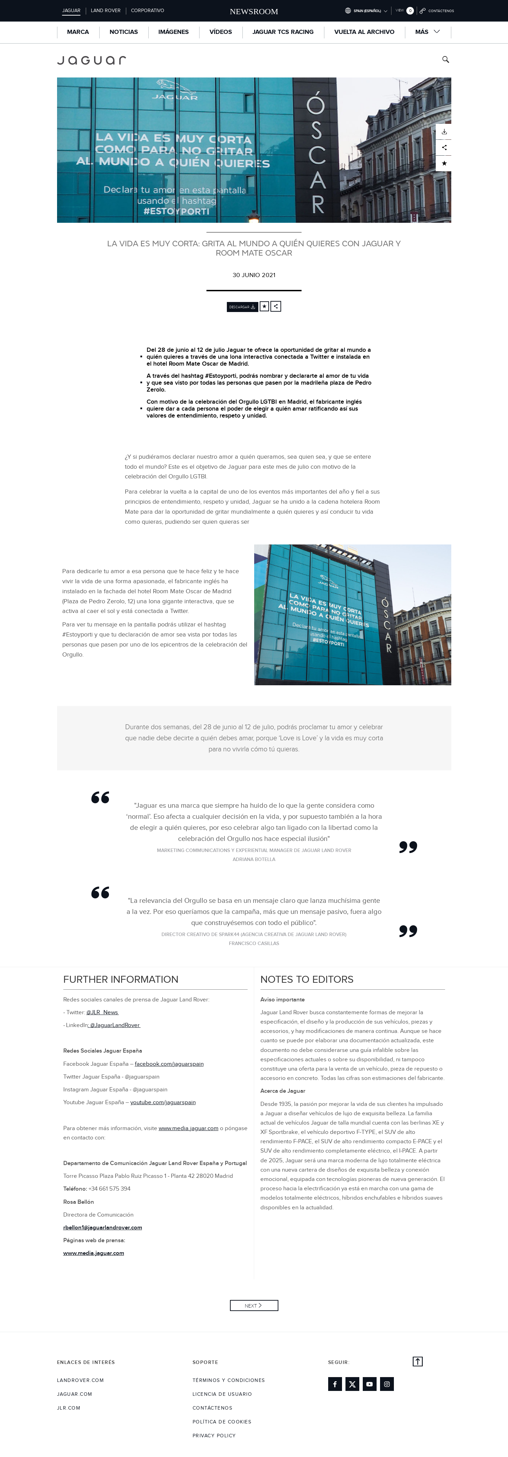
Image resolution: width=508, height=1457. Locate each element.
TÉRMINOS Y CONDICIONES (229, 1380)
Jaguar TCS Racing (283, 32)
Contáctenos (213, 1408)
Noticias (124, 32)
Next (251, 1306)
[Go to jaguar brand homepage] (96, 60)
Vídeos (221, 32)
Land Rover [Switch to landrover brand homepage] (106, 10)
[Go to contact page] (437, 10)
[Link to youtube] (370, 1384)
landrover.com (80, 1380)
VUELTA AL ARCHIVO (364, 32)
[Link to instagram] (387, 1384)
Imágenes (173, 32)
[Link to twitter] (352, 1384)
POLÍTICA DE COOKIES (222, 1422)
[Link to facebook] (335, 1384)
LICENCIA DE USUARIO (222, 1394)
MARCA (78, 32)
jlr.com (69, 1408)
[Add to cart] (264, 306)
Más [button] (428, 32)
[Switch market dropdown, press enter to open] (366, 10)
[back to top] (418, 1362)
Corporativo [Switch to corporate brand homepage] (147, 10)
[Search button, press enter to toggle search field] (445, 60)
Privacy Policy (214, 1436)
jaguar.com (74, 1394)
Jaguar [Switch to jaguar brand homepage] (71, 10)
